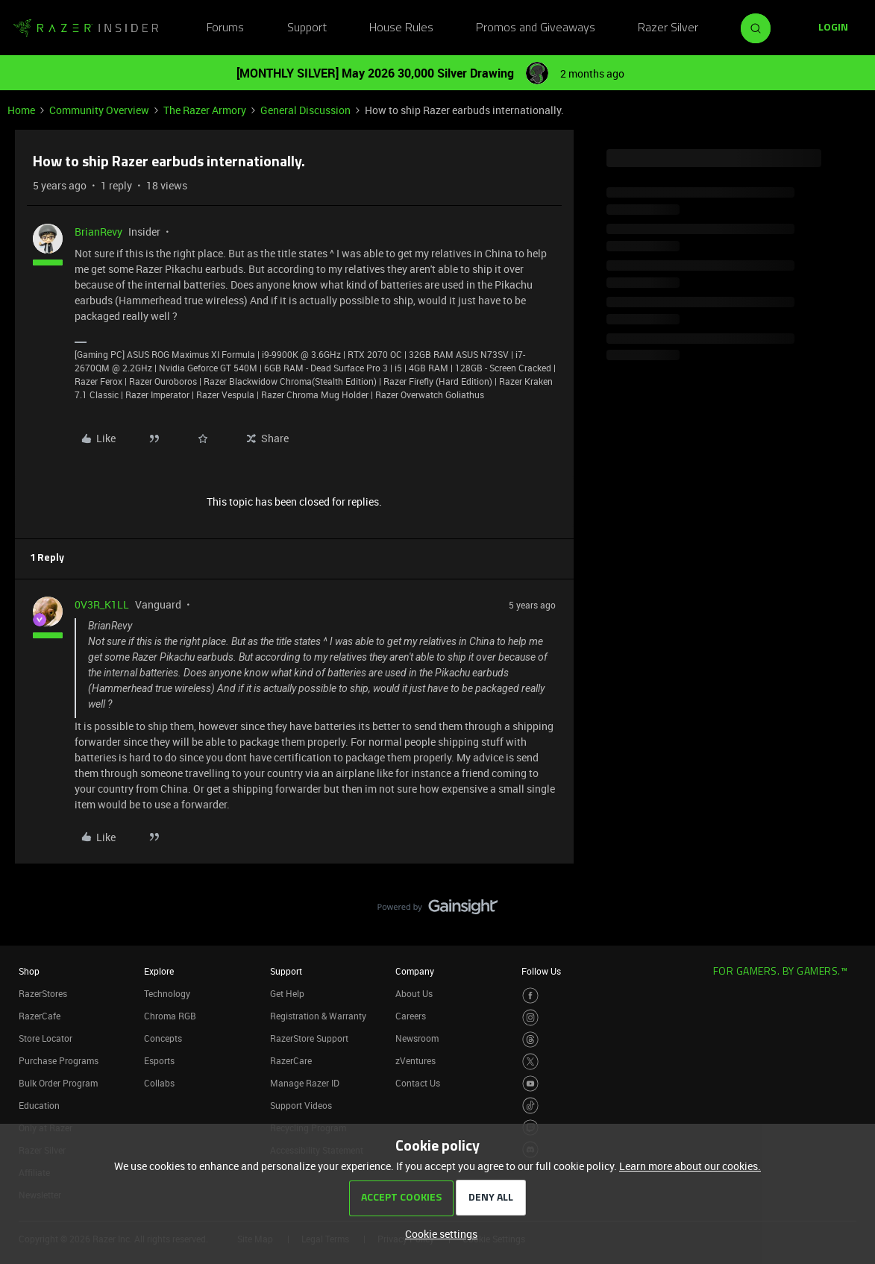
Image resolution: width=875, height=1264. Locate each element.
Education (39, 1105)
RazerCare (291, 1060)
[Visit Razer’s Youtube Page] (530, 1084)
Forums (225, 28)
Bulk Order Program (58, 1083)
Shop (29, 971)
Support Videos (301, 1105)
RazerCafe (39, 1016)
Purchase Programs (58, 1060)
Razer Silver (668, 28)
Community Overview (99, 110)
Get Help (287, 993)
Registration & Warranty (318, 1016)
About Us (414, 993)
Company (414, 971)
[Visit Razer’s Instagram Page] (530, 1017)
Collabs (159, 1083)
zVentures (415, 1060)
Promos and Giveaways (535, 28)
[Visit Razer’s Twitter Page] (530, 1061)
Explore (159, 971)
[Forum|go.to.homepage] (85, 28)
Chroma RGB (170, 1016)
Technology (167, 993)
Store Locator (45, 1038)
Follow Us (541, 971)
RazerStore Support (309, 1038)
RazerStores (43, 993)
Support (307, 28)
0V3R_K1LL (102, 604)
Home (21, 110)
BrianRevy (98, 231)
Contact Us (417, 1083)
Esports (159, 1060)
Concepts (163, 1038)
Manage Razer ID (304, 1083)
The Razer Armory (204, 110)
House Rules (401, 28)
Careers (410, 1016)
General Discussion (305, 110)
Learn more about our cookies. (690, 1166)
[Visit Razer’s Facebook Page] (530, 996)
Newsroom (417, 1038)
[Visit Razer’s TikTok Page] (530, 1105)
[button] (833, 28)
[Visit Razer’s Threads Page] (530, 1040)
